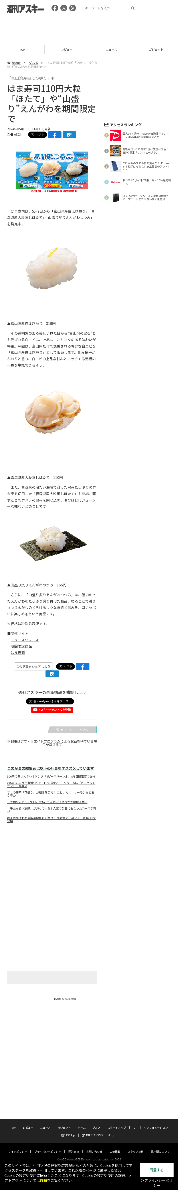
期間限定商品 (21, 646)
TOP (22, 49)
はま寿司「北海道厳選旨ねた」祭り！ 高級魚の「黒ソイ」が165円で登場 (51, 819)
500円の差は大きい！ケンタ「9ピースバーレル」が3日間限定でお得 (51, 776)
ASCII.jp (68, 1131)
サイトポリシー (17, 1147)
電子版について (160, 1147)
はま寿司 (18, 652)
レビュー (67, 49)
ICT (135, 1123)
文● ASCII (14, 134)
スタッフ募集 (136, 1147)
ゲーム (82, 1123)
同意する (157, 1170)
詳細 (43, 1180)
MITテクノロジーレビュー (99, 1131)
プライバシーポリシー (47, 1147)
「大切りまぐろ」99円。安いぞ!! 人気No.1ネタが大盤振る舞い (47, 802)
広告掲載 (115, 1147)
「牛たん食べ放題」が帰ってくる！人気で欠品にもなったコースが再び (51, 810)
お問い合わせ (94, 1147)
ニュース (111, 49)
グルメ (33, 62)
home (14, 62)
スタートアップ (116, 1123)
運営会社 (73, 1147)
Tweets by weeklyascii (65, 998)
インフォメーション (156, 1123)
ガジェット (64, 1123)
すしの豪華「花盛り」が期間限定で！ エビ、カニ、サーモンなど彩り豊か (50, 794)
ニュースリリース (25, 639)
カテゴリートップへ (72, 730)
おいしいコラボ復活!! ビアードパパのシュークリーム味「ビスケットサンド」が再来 (51, 784)
